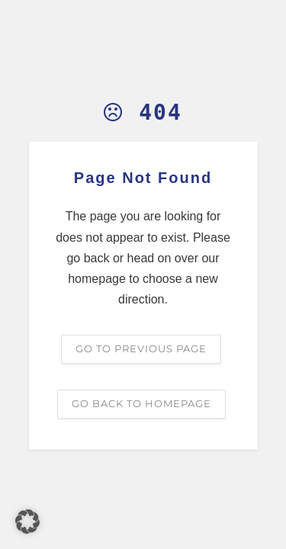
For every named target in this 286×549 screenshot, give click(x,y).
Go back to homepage (141, 403)
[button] (27, 521)
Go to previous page (141, 348)
